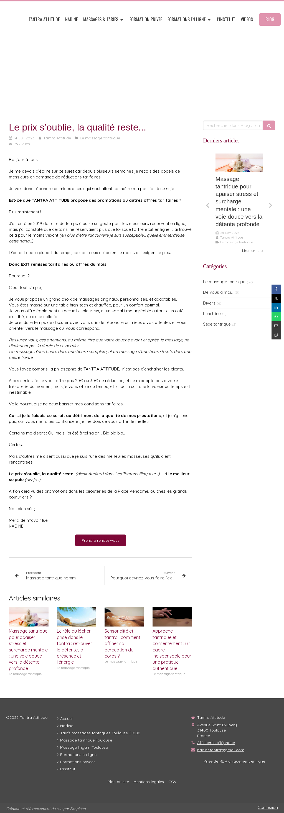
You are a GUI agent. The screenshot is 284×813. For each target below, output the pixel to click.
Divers (209, 303)
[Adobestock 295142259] (239, 163)
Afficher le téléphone (216, 742)
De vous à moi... (218, 292)
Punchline (212, 313)
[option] (239, 204)
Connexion (268, 807)
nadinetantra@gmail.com (220, 749)
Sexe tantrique (217, 324)
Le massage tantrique (224, 281)
